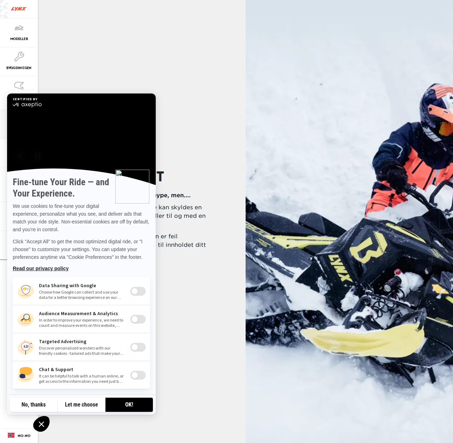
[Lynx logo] (18, 9)
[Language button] (19, 436)
